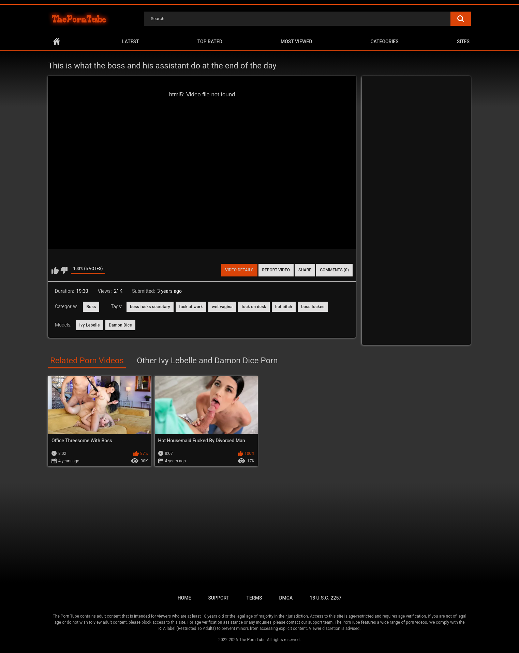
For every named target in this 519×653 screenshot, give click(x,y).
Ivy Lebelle (89, 325)
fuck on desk (253, 306)
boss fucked (313, 306)
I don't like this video (64, 270)
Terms (254, 598)
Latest (130, 41)
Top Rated (209, 41)
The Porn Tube (252, 639)
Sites (463, 41)
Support (218, 598)
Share (304, 270)
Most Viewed (296, 41)
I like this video (55, 270)
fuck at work (191, 306)
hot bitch (283, 306)
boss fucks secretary (150, 306)
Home (56, 41)
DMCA (286, 598)
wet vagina (222, 306)
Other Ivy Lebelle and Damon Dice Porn (207, 360)
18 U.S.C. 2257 (325, 598)
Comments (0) (334, 270)
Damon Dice (120, 325)
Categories (384, 41)
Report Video (276, 270)
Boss (91, 306)
